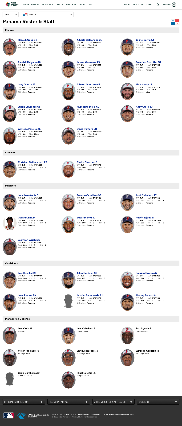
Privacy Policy (70, 414)
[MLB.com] (9, 416)
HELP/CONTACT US (58, 402)
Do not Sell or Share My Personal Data (118, 414)
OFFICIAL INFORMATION (16, 402)
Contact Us (96, 414)
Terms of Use (57, 414)
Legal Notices (83, 414)
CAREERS (144, 402)
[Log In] (169, 4)
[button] (158, 4)
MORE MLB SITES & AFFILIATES (109, 402)
